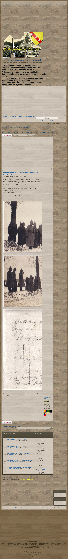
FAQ (50, 120)
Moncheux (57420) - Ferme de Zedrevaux (20, 460)
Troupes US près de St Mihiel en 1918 (19, 467)
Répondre (7, 135)
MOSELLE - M (20, 116)
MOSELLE (13, 116)
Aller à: (14, 427)
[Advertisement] (49, 16)
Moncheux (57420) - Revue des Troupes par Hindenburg (27, 132)
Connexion (62, 120)
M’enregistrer (55, 120)
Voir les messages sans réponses (10, 127)
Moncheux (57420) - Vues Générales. (18, 453)
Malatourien (12, 440)
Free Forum (38, 552)
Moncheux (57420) (30, 116)
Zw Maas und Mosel (14, 468)
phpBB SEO (34, 556)
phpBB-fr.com (37, 554)
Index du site (6, 116)
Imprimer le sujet (35, 118)
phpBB (29, 551)
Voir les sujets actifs (24, 127)
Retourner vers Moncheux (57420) (11, 426)
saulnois (41, 449)
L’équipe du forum (19, 507)
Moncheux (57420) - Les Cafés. (17, 439)
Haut (51, 169)
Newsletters (45, 120)
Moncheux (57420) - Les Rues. (16, 446)
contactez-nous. (34, 546)
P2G (41, 462)
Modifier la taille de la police (63, 116)
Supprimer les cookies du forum (33, 507)
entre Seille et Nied (10, 176)
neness (11, 454)
